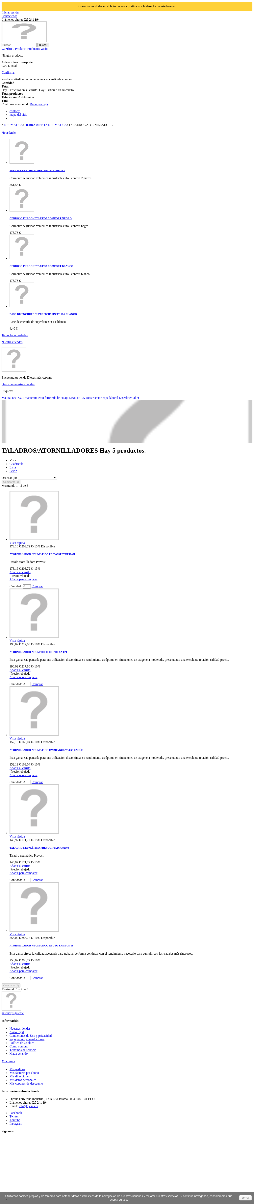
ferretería (51, 397)
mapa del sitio (18, 114)
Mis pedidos (17, 1069)
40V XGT (18, 397)
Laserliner (126, 397)
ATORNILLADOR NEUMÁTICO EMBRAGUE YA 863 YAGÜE (46, 749)
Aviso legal (17, 1032)
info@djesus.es (28, 1106)
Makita (6, 397)
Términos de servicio (23, 1050)
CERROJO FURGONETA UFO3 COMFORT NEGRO (41, 218)
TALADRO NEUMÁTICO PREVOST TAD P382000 (39, 847)
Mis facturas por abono (24, 1072)
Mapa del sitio (19, 1053)
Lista (13, 467)
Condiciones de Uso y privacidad (31, 1035)
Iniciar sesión (10, 12)
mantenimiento (35, 397)
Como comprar (19, 1046)
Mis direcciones (20, 1076)
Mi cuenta (8, 1061)
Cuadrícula (16, 463)
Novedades (9, 132)
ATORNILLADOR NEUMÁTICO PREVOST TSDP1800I (42, 554)
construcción (94, 397)
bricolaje (63, 397)
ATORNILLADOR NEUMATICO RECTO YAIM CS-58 (41, 945)
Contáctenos (9, 16)
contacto (15, 111)
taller (136, 397)
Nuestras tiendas (12, 342)
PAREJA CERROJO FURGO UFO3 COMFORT (37, 170)
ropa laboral (111, 397)
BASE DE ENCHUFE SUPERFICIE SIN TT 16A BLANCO (43, 314)
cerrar (245, 1197)
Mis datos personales (23, 1080)
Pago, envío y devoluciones (27, 1039)
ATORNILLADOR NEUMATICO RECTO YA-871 (38, 651)
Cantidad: (16, 586)
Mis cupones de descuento (26, 1083)
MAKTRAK (77, 397)
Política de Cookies (22, 1042)
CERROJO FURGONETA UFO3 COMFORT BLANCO (41, 265)
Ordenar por (9, 477)
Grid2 (13, 471)
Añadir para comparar (23, 579)
